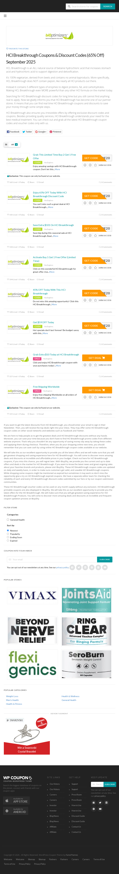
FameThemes (72, 855)
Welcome (8, 859)
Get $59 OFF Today (43, 322)
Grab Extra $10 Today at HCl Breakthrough (56, 354)
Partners (53, 859)
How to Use (76, 805)
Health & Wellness (70, 696)
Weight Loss (12, 696)
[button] (13, 132)
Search (107, 6)
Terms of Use (99, 859)
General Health (69, 700)
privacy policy (62, 567)
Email (40, 182)
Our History (55, 784)
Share (30, 182)
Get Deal (97, 357)
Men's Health (12, 700)
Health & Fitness (14, 704)
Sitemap (31, 859)
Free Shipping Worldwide (46, 386)
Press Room (77, 795)
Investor (53, 805)
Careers (53, 795)
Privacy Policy (24, 864)
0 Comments (105, 182)
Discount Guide (78, 816)
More (57, 169)
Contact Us (76, 827)
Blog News (54, 816)
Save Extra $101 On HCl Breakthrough (53, 224)
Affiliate (53, 827)
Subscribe (105, 559)
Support (75, 784)
